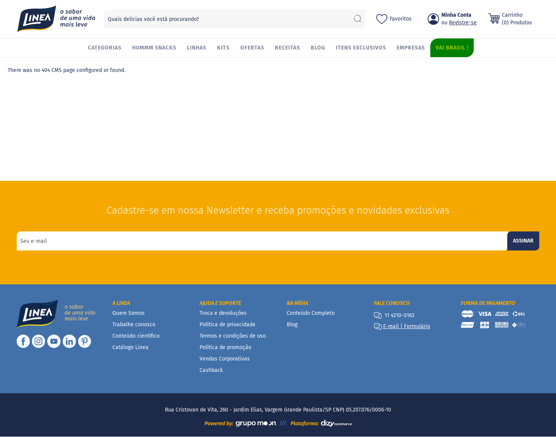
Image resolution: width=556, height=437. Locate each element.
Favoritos (401, 19)
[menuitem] (105, 47)
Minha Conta (456, 15)
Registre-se (463, 22)
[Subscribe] (523, 240)
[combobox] (234, 19)
